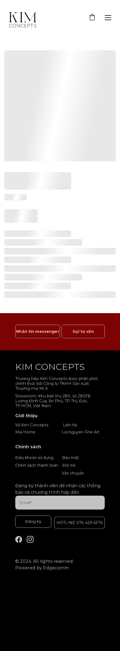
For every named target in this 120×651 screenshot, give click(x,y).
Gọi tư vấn (83, 332)
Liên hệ (70, 425)
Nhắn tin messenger (37, 332)
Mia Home (25, 432)
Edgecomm (56, 568)
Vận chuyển (73, 473)
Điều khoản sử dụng (34, 457)
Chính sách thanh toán (36, 465)
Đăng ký (33, 521)
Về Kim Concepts (31, 425)
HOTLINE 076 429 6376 (79, 523)
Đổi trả (68, 465)
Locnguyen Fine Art (81, 432)
